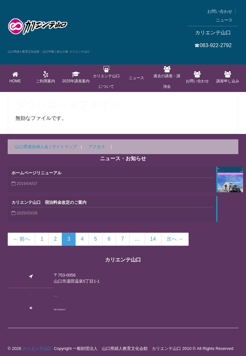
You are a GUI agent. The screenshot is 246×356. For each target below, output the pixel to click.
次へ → (175, 239)
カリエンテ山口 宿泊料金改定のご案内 (49, 202)
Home (15, 77)
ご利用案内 (45, 77)
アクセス (96, 146)
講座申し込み (227, 77)
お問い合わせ (219, 11)
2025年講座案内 (76, 77)
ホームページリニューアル (37, 172)
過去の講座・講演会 (167, 77)
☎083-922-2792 (213, 45)
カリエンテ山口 (37, 348)
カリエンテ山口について (106, 77)
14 (153, 239)
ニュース (224, 20)
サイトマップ (64, 146)
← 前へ (21, 239)
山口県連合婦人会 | (33, 146)
